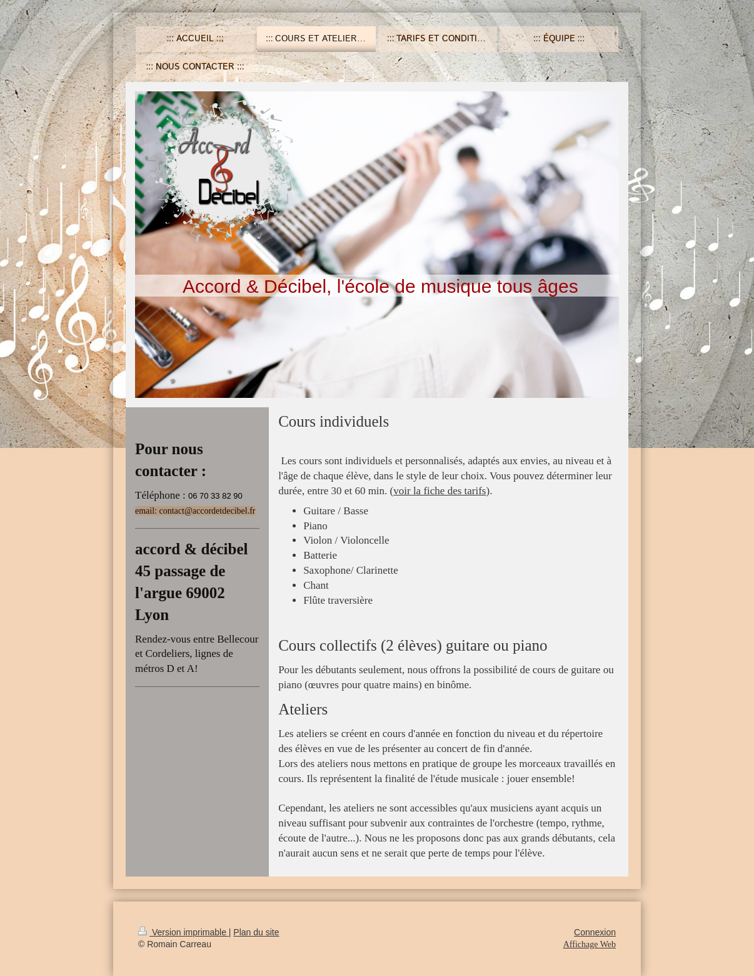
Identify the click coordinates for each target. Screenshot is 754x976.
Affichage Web (589, 944)
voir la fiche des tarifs (439, 491)
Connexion (595, 932)
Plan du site (256, 932)
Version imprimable (183, 932)
